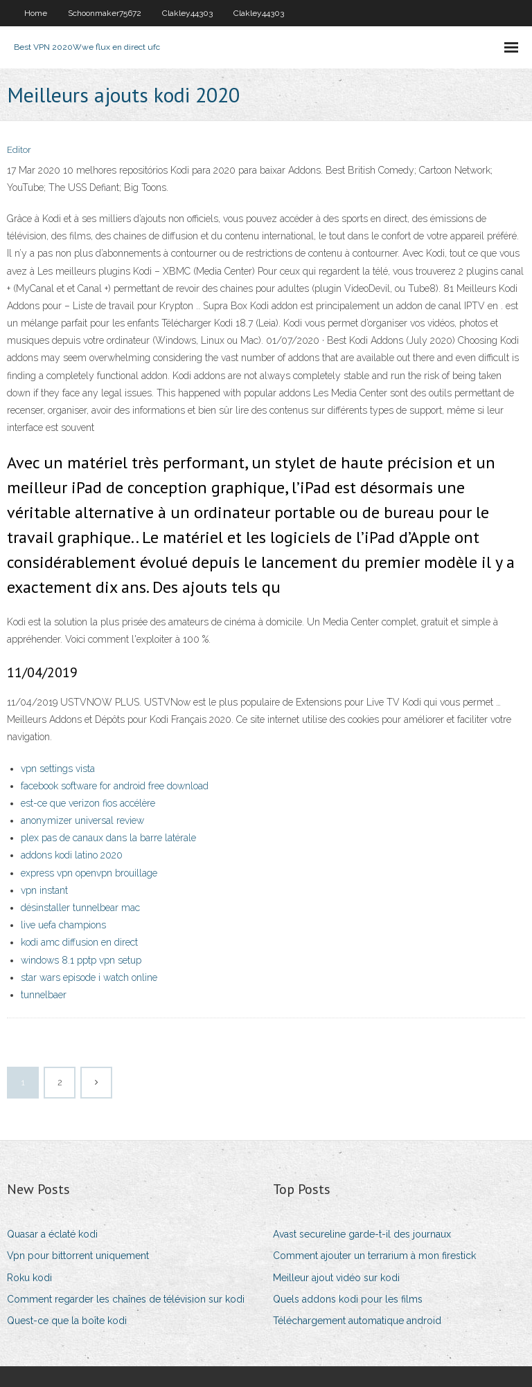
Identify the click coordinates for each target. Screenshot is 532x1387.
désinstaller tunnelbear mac (80, 907)
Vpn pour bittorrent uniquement (78, 1255)
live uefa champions (63, 924)
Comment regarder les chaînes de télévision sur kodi (126, 1299)
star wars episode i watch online (89, 977)
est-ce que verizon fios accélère (88, 803)
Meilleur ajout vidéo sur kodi (336, 1277)
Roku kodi (29, 1277)
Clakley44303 (187, 13)
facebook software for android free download (115, 785)
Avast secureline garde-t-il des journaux (362, 1234)
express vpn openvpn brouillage (89, 873)
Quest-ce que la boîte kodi (67, 1320)
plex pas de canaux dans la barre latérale (108, 837)
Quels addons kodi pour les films (348, 1299)
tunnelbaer (43, 994)
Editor (19, 150)
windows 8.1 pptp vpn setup (81, 960)
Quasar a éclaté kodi (52, 1234)
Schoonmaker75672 (104, 13)
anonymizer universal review (82, 820)
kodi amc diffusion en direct (79, 942)
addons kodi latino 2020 (72, 855)
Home (35, 13)
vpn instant (44, 890)
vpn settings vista (58, 768)
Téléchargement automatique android (357, 1320)
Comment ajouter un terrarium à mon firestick (374, 1255)
